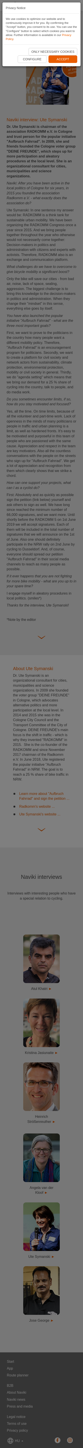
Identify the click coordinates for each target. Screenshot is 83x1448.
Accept (63, 59)
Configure (32, 59)
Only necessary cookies (52, 51)
